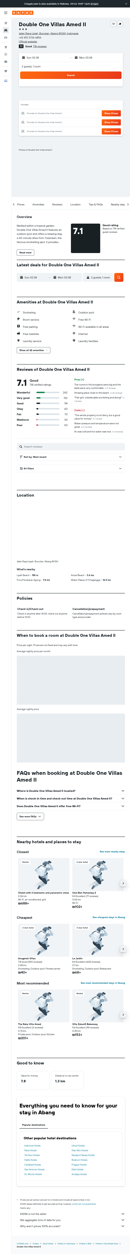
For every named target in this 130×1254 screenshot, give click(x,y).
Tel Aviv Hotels (32, 1155)
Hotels (36, 1243)
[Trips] (5, 71)
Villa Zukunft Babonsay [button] (85, 1024)
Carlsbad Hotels (32, 1164)
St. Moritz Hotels (33, 1174)
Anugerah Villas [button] (27, 958)
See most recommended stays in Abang (103, 982)
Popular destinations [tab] (33, 1124)
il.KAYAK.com (23, 1243)
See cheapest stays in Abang (109, 917)
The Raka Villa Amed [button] (29, 1024)
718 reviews (40, 46)
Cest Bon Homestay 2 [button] (84, 892)
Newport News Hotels (83, 1155)
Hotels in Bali (85, 1243)
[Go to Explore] (5, 47)
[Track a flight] (5, 54)
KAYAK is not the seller (72, 1214)
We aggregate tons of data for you (72, 1220)
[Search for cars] (5, 37)
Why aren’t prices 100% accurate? (72, 1226)
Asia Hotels (48, 1243)
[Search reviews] (74, 446)
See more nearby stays (112, 851)
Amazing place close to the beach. (98, 392)
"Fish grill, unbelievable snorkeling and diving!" (99, 399)
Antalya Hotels (79, 1174)
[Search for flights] (5, 23)
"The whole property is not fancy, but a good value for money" (97, 417)
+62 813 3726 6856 (30, 37)
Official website (28, 41)
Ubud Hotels (78, 1145)
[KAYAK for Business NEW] (5, 61)
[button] (126, 3)
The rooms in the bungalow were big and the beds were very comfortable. (97, 386)
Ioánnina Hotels (32, 1145)
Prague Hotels (79, 1164)
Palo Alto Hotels (80, 1150)
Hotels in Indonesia (66, 1243)
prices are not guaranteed (84, 1204)
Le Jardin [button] (77, 958)
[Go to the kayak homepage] (22, 13)
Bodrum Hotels (79, 1159)
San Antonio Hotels (34, 1169)
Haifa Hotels (30, 1159)
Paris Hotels (30, 1150)
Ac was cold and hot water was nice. (98, 431)
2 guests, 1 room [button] (31, 66)
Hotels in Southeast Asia (106, 1243)
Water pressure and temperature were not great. (96, 425)
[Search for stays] (5, 30)
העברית (94, 3)
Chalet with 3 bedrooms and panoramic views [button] (43, 892)
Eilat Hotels (77, 1169)
